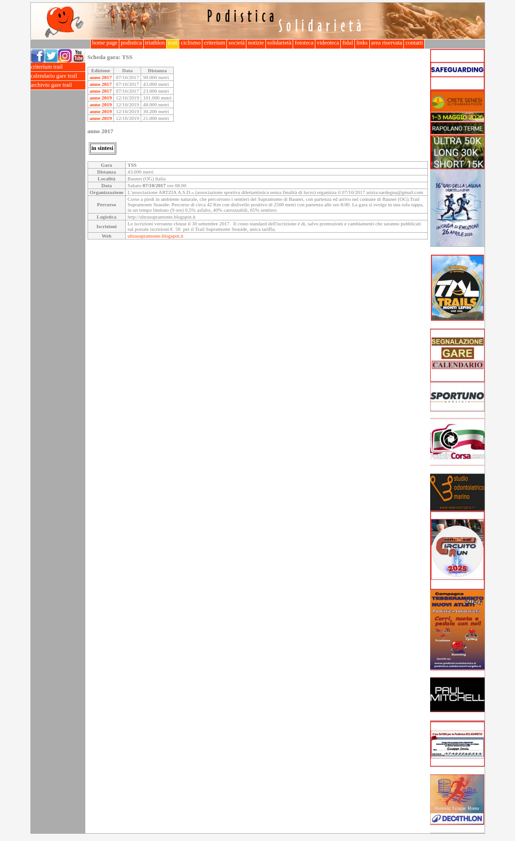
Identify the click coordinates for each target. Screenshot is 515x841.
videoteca (327, 43)
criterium (214, 43)
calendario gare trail (58, 76)
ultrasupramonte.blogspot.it (155, 236)
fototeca (304, 43)
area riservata (387, 43)
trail (173, 43)
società (236, 43)
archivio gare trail (58, 85)
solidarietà (279, 43)
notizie (255, 43)
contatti (414, 43)
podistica (131, 43)
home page (105, 43)
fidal (347, 43)
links (362, 43)
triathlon (155, 43)
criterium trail (58, 67)
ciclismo (190, 43)
